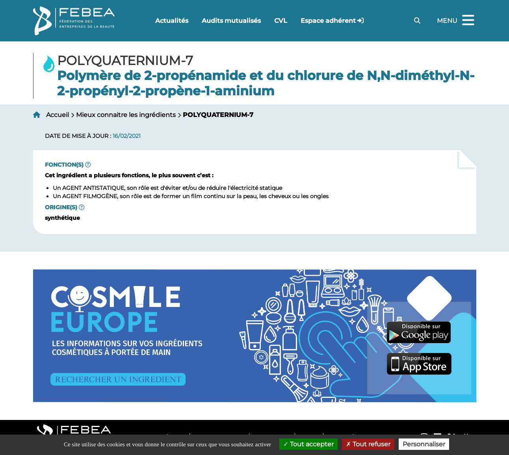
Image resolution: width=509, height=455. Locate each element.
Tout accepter (308, 444)
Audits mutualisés (231, 20)
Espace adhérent (328, 20)
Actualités (171, 20)
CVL (280, 20)
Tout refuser (368, 444)
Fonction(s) (64, 164)
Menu (456, 20)
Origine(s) (61, 207)
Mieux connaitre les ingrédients (126, 115)
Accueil (57, 115)
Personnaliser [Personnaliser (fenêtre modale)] (424, 444)
